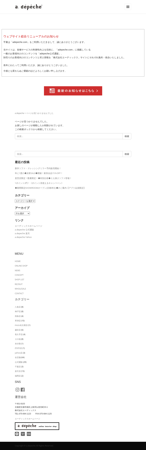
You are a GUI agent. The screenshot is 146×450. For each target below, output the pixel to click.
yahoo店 (18, 352)
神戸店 (18, 311)
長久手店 (19, 334)
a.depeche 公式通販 (24, 229)
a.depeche (19, 113)
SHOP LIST (19, 279)
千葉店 (18, 366)
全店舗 (18, 357)
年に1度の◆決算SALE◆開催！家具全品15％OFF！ (39, 173)
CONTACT (19, 293)
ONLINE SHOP (21, 265)
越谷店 (18, 329)
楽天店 (18, 371)
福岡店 (18, 375)
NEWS (17, 270)
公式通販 (19, 362)
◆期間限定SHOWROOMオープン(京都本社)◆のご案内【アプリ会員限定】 (50, 187)
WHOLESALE (20, 288)
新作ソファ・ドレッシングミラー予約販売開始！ (38, 168)
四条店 (18, 316)
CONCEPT (19, 275)
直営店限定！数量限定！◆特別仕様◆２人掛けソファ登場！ (43, 178)
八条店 (18, 307)
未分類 (18, 343)
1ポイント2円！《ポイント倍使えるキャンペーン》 (39, 183)
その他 (18, 339)
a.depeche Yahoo (23, 237)
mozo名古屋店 (21, 325)
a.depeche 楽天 (22, 233)
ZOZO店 (18, 348)
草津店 (18, 320)
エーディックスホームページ (28, 225)
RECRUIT (19, 284)
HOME (18, 261)
